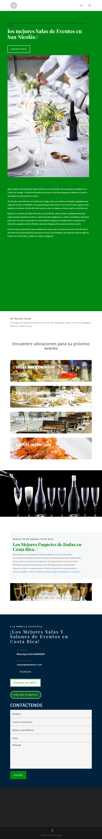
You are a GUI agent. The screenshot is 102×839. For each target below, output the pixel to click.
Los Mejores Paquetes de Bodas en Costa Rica (61, 572)
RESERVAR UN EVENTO (25, 683)
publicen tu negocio (26, 695)
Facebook (25, 671)
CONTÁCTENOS (19, 49)
